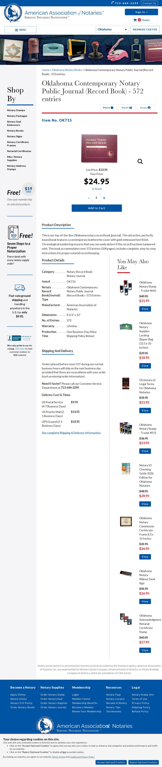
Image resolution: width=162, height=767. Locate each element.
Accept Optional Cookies (111, 762)
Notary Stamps (16, 110)
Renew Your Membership (86, 711)
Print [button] (146, 107)
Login (75, 694)
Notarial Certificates (19, 150)
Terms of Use (58, 756)
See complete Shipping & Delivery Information (71, 433)
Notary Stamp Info (143, 694)
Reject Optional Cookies (143, 762)
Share (108, 107)
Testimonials (113, 711)
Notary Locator (115, 698)
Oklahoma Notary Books (67, 70)
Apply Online (18, 694)
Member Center (81, 698)
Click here (20, 348)
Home (45, 70)
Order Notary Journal (53, 707)
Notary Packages (17, 115)
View (145, 308)
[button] (141, 12)
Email (127, 107)
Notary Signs (14, 136)
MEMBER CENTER (145, 29)
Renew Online (18, 698)
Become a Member (83, 707)
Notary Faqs (113, 694)
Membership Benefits (85, 703)
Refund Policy (140, 711)
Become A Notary (116, 703)
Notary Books (15, 130)
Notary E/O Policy (21, 703)
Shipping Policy (141, 707)
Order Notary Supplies (54, 703)
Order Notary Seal (52, 698)
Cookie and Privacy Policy (82, 756)
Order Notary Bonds (22, 707)
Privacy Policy (140, 703)
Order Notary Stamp (53, 694)
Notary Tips (113, 707)
